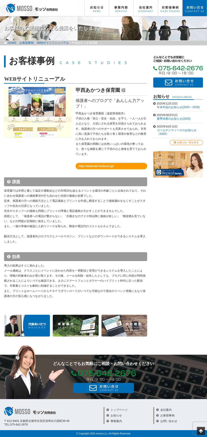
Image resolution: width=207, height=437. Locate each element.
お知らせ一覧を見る (186, 142)
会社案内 (146, 8)
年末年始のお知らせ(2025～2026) (178, 107)
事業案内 (114, 421)
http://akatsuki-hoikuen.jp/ (96, 166)
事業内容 (121, 8)
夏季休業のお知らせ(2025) (173, 118)
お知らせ (97, 8)
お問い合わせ (195, 8)
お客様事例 (170, 8)
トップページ (117, 409)
